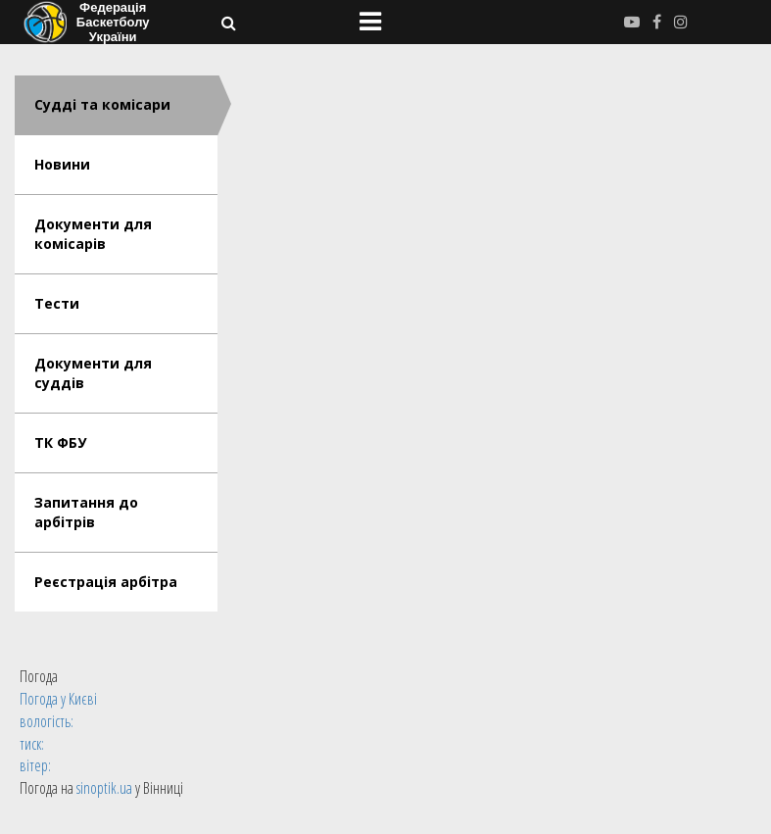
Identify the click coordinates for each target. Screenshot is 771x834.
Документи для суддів (93, 373)
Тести (56, 303)
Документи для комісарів (93, 234)
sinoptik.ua (104, 788)
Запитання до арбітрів (86, 512)
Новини (62, 164)
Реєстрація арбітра (105, 581)
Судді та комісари (102, 104)
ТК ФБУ (60, 442)
